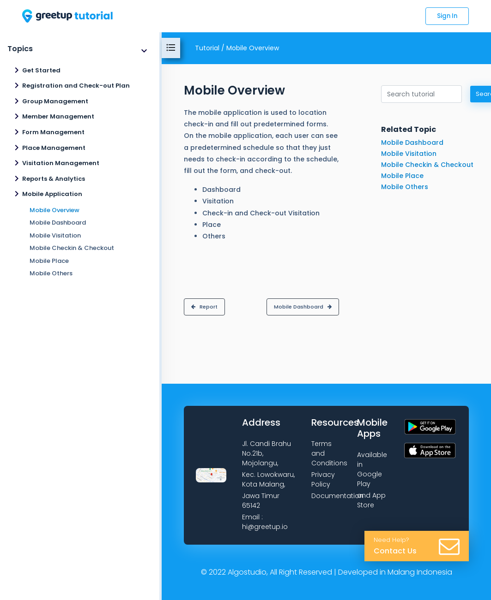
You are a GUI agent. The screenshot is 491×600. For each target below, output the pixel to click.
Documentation (337, 495)
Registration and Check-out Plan (76, 85)
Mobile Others (51, 273)
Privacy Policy (323, 479)
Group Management (55, 101)
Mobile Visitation (55, 235)
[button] (204, 306)
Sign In (447, 16)
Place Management (53, 147)
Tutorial (207, 48)
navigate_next (16, 70)
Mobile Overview (54, 210)
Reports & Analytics (53, 178)
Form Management (53, 132)
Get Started (41, 70)
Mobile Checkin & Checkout (72, 248)
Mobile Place (49, 260)
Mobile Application (52, 194)
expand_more (144, 50)
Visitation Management (60, 163)
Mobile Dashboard (58, 222)
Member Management (58, 116)
